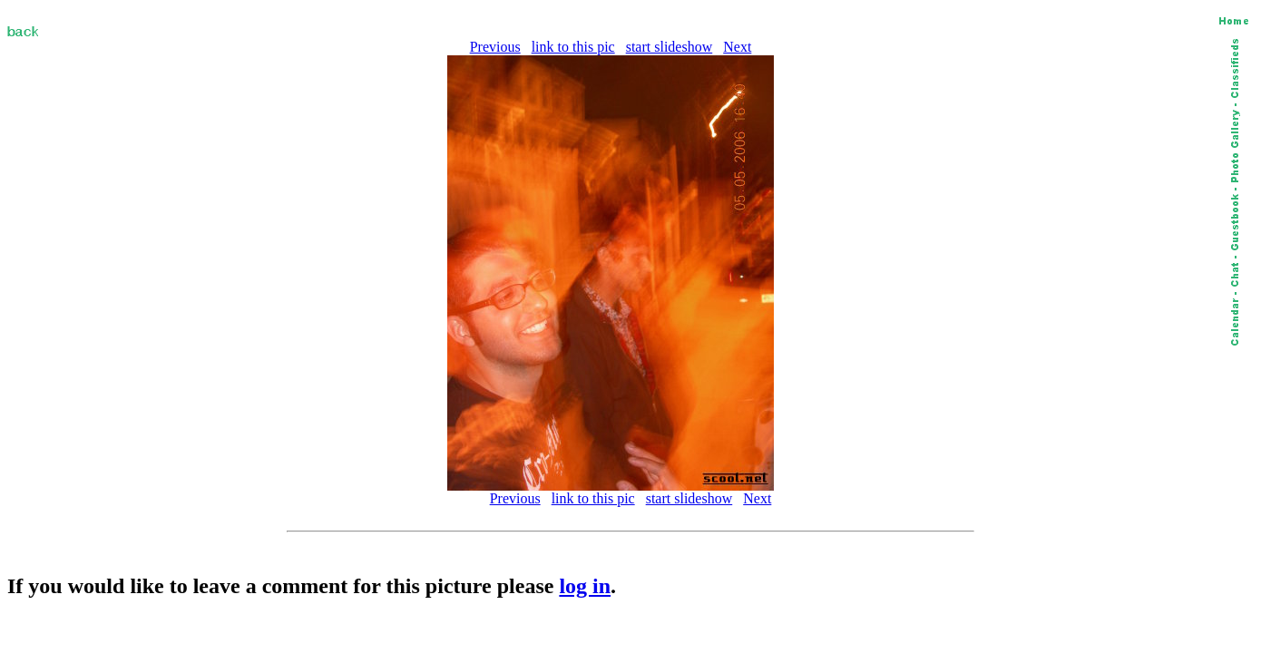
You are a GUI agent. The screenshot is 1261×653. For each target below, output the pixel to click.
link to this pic (573, 46)
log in (585, 586)
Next (737, 46)
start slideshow (669, 46)
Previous (495, 46)
